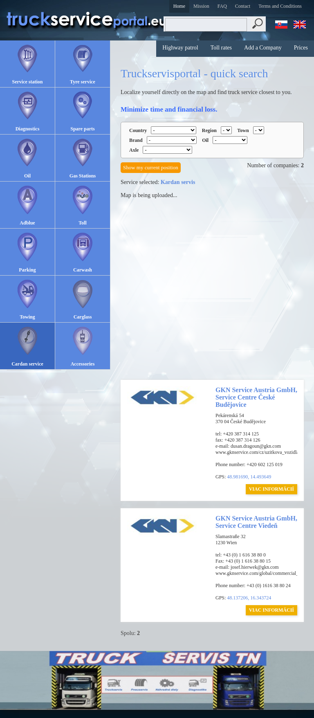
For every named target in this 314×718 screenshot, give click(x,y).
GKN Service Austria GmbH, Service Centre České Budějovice (256, 397)
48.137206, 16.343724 (249, 598)
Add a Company (263, 48)
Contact (242, 6)
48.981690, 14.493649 (249, 477)
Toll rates (221, 48)
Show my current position (150, 167)
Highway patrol (180, 48)
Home (179, 6)
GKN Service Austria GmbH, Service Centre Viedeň (256, 522)
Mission (201, 6)
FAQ (222, 6)
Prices (301, 48)
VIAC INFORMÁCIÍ (271, 489)
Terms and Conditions (280, 6)
